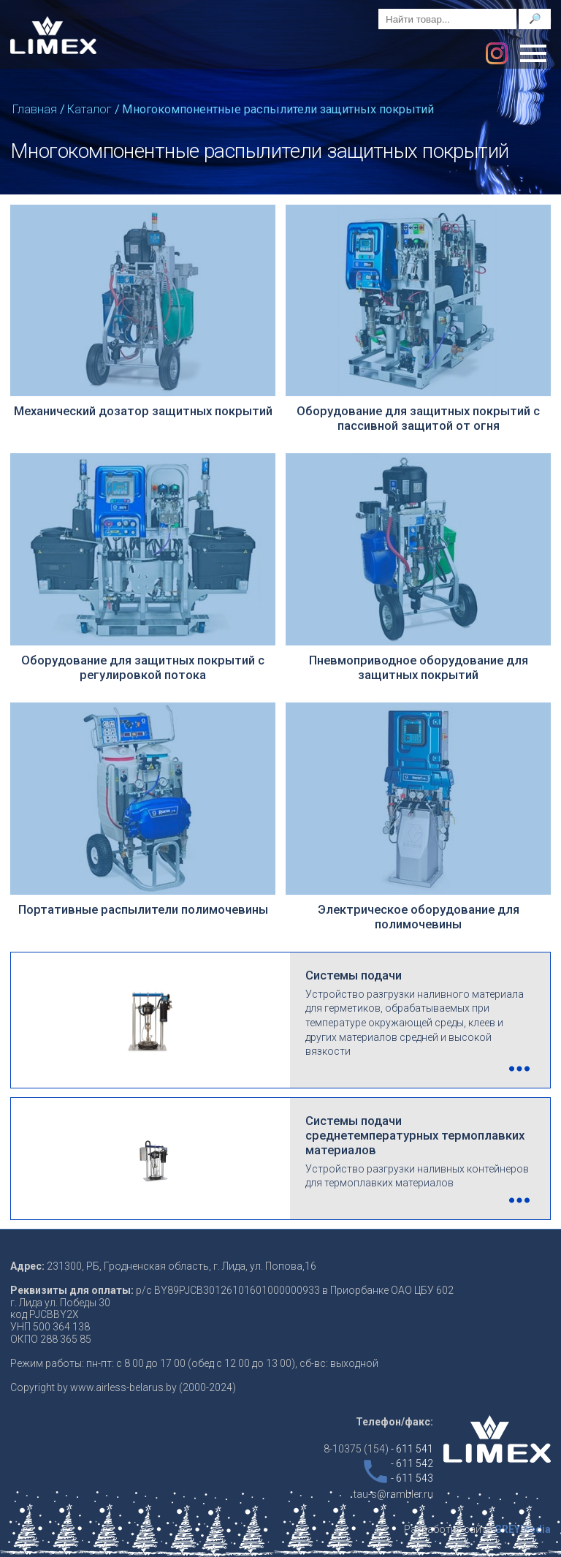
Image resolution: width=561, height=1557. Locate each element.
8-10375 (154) (378, 1449)
